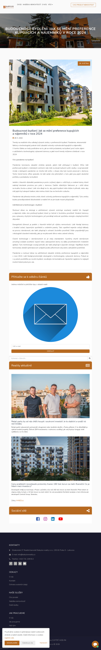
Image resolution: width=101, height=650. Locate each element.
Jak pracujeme (14, 622)
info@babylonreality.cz (26, 554)
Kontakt (12, 581)
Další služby (13, 605)
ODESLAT (50, 351)
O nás (44, 5)
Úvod (19, 5)
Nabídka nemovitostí (32, 5)
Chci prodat (13, 597)
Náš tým (12, 625)
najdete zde (9, 638)
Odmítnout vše (27, 643)
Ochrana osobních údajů (18, 584)
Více (50, 5)
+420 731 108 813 (26, 559)
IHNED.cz (20, 500)
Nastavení (43, 643)
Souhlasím (12, 643)
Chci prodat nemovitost (83, 5)
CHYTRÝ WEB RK (59, 640)
